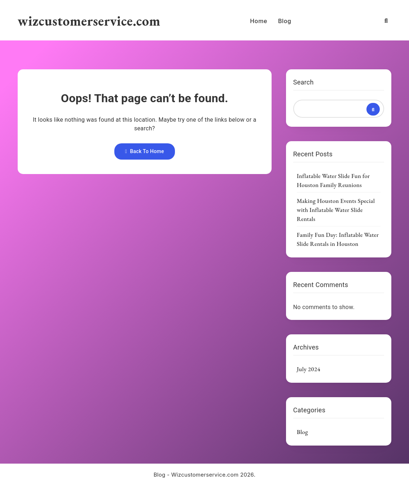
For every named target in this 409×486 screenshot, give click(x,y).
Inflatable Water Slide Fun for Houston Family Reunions (333, 180)
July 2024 (308, 369)
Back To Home (144, 151)
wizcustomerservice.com (89, 21)
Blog (284, 21)
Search (303, 82)
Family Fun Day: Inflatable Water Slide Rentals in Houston (338, 239)
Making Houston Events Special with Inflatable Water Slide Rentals (336, 210)
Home (258, 21)
